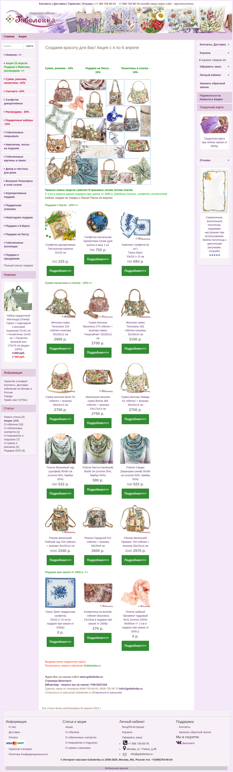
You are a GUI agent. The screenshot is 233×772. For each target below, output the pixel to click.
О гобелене (11, 424)
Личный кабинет (214, 75)
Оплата (13, 737)
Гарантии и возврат (16, 381)
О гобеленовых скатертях (81, 737)
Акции (23, 36)
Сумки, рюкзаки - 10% (59, 68)
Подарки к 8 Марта (17, 225)
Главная (9, 36)
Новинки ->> (13, 54)
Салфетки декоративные (13, 101)
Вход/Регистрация (133, 726)
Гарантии (74, 3)
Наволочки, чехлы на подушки (16, 146)
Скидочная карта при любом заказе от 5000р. (214, 142)
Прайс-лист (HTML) (16, 399)
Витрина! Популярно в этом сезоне (18, 182)
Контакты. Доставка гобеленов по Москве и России (18, 388)
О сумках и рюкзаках (78, 747)
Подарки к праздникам (11, 256)
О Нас (12, 726)
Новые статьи (12, 416)
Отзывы (88, 3)
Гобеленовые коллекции (13, 244)
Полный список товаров (18, 265)
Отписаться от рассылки (107, 692)
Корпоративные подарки (15, 195)
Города (8, 396)
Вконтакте (185, 743)
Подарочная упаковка (12, 207)
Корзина (214, 53)
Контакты (45, 3)
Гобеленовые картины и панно (15, 158)
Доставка (60, 3)
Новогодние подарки (18, 217)
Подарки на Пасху (16, 234)
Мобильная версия (116, 768)
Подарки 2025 (12, 450)
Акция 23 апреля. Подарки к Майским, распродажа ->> (17, 67)
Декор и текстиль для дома (16, 170)
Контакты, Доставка (214, 44)
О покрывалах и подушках (81, 742)
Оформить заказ (214, 66)
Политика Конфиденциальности (28, 754)
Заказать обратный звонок (212, 85)
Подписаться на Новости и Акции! (211, 97)
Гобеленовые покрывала (13, 134)
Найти (29, 45)
